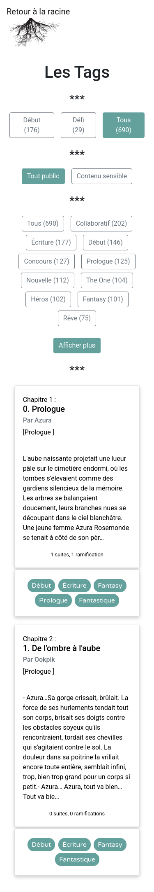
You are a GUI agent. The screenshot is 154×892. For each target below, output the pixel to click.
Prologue (53, 600)
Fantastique (97, 600)
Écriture (74, 585)
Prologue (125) (108, 261)
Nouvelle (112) (47, 280)
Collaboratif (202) (101, 223)
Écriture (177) (51, 242)
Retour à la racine (38, 27)
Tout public (43, 176)
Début (41, 585)
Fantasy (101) (103, 299)
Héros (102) (48, 299)
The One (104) (107, 280)
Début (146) (105, 242)
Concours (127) (46, 261)
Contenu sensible (102, 176)
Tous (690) (123, 125)
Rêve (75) (77, 318)
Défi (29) (78, 125)
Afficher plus (77, 345)
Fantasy (110, 585)
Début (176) (31, 125)
